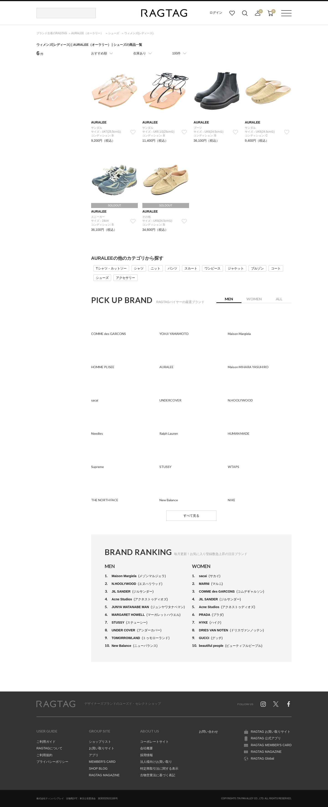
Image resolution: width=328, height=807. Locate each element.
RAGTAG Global (262, 758)
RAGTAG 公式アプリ (266, 738)
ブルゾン (257, 268)
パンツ (172, 268)
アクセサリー (125, 278)
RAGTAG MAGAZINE (104, 775)
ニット (155, 268)
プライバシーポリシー (52, 761)
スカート (190, 268)
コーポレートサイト (154, 741)
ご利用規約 (44, 755)
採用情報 (146, 755)
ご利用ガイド (46, 741)
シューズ (102, 278)
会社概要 (146, 748)
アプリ (93, 755)
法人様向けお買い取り (156, 761)
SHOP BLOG (98, 768)
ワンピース (212, 268)
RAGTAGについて (49, 748)
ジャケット (236, 268)
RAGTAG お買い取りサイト (270, 731)
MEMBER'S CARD (102, 761)
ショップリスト (100, 741)
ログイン (216, 12)
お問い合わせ (208, 731)
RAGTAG (55, 704)
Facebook (289, 704)
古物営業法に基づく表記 (157, 775)
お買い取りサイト (101, 748)
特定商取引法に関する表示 (159, 768)
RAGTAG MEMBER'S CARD (271, 745)
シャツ (139, 268)
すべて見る (191, 515)
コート (276, 268)
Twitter (276, 704)
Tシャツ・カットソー (111, 268)
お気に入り (232, 13)
